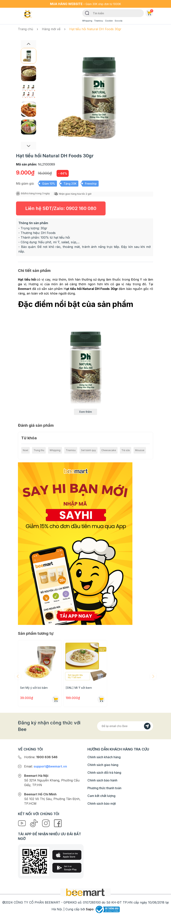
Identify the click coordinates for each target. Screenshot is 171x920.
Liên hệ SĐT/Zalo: (60, 208)
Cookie (109, 20)
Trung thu (39, 450)
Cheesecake (108, 450)
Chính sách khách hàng (104, 757)
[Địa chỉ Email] (125, 726)
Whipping (87, 20)
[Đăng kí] (147, 726)
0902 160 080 (81, 208)
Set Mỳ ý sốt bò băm (34, 688)
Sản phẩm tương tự (35, 633)
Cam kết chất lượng (101, 796)
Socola (118, 20)
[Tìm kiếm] (87, 12)
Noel (25, 450)
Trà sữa (125, 450)
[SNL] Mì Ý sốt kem (79, 688)
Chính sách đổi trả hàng (104, 772)
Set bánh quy (88, 450)
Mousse (139, 450)
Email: (45, 766)
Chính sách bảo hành (102, 780)
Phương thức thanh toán (104, 788)
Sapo (90, 909)
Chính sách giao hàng (102, 765)
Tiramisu (98, 20)
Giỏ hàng (150, 12)
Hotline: (41, 757)
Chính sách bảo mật (101, 803)
